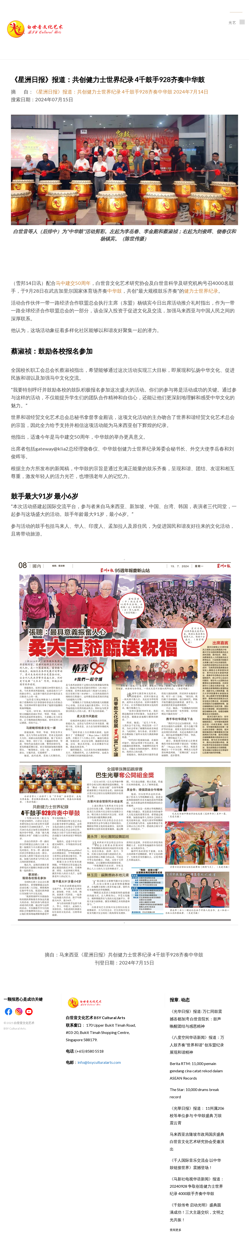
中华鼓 (114, 291)
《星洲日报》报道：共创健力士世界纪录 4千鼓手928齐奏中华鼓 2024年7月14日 (120, 91)
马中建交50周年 (73, 283)
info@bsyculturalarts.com (99, 1062)
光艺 (237, 22)
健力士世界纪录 (201, 291)
